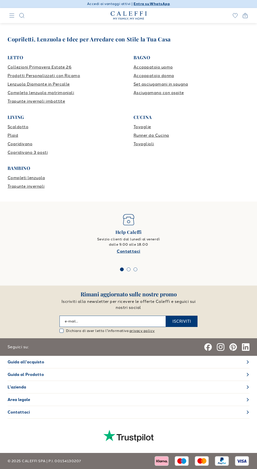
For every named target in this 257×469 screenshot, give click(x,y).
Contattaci (128, 251)
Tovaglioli (144, 144)
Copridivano (20, 144)
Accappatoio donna (154, 75)
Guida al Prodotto (26, 374)
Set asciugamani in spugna (161, 84)
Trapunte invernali (26, 186)
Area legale (19, 399)
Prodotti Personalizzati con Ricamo (44, 75)
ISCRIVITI (181, 321)
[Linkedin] (245, 347)
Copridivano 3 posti (28, 152)
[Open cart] (245, 15)
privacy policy (142, 331)
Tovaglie (142, 126)
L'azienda (17, 387)
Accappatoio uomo (153, 67)
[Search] (22, 15)
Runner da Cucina (151, 135)
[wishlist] (235, 15)
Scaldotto (18, 126)
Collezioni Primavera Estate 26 (40, 67)
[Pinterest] (233, 347)
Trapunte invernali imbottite (36, 101)
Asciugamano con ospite (159, 92)
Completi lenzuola (26, 177)
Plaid (13, 135)
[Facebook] (208, 347)
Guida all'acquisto (26, 362)
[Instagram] (220, 347)
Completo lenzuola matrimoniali (41, 92)
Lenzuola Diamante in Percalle (39, 84)
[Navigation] (12, 15)
